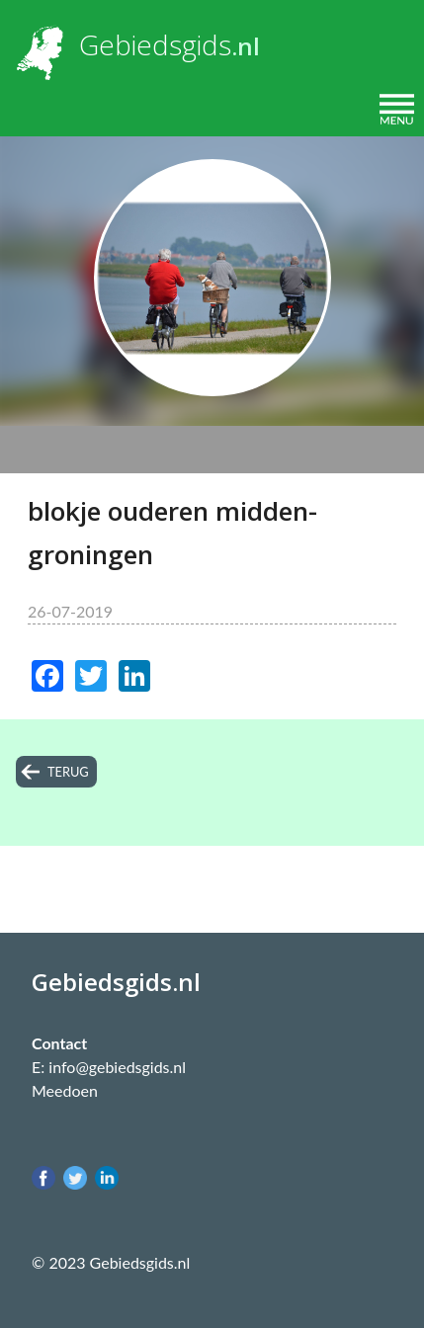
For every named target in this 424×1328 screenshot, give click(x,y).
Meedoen (65, 1090)
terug (68, 772)
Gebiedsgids (155, 44)
